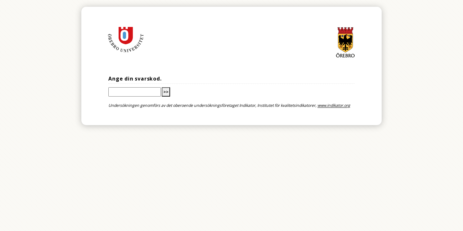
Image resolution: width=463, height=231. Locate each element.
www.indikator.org (333, 105)
